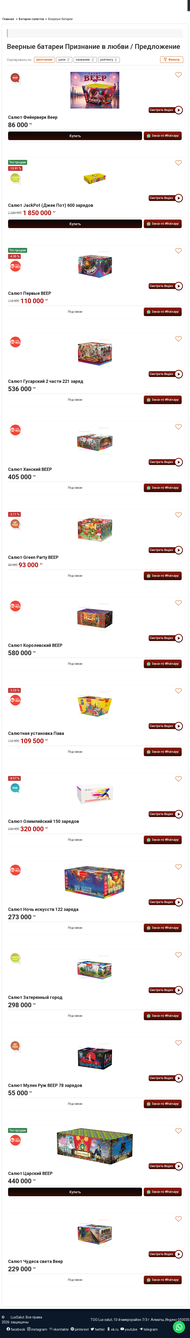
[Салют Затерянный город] (95, 970)
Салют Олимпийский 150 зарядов (43, 821)
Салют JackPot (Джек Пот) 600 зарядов (50, 205)
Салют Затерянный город (35, 997)
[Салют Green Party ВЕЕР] (95, 530)
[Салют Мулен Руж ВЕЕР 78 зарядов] (95, 1058)
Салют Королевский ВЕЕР (35, 645)
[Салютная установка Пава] (95, 706)
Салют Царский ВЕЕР (30, 1173)
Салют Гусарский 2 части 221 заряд (45, 381)
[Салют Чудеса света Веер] (95, 1234)
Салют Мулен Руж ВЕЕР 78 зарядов (45, 1085)
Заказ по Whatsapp (163, 136)
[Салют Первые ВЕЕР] (95, 266)
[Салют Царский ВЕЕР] (95, 1146)
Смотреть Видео (166, 110)
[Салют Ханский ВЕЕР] (95, 442)
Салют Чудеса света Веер (35, 1261)
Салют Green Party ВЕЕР (33, 557)
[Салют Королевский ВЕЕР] (95, 618)
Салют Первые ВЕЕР (29, 293)
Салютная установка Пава (36, 733)
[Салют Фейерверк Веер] (95, 90)
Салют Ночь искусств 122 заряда (43, 909)
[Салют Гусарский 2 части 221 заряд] (95, 354)
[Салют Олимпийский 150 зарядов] (95, 794)
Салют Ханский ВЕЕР (30, 469)
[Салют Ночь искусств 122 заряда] (95, 882)
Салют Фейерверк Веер (32, 117)
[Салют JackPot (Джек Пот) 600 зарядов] (95, 178)
